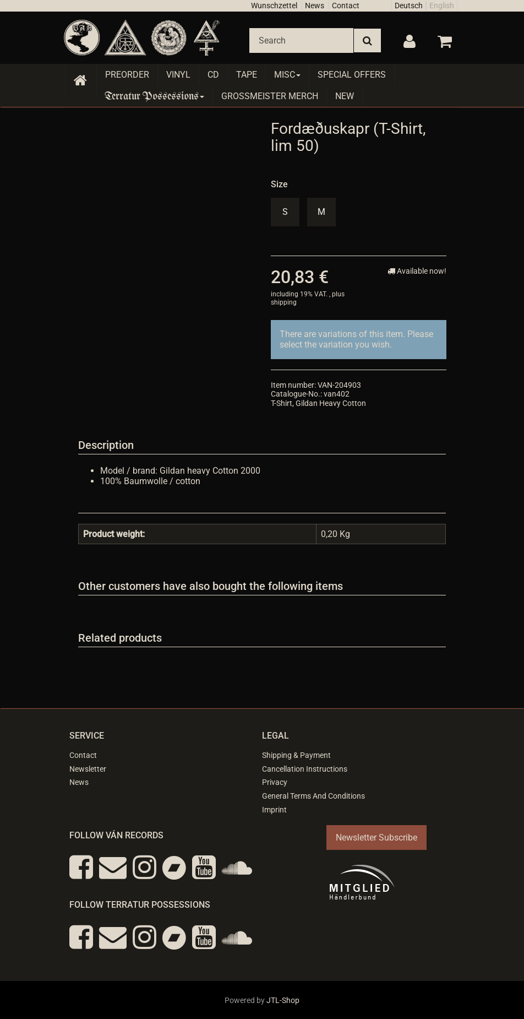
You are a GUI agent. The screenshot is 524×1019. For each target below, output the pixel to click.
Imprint (274, 809)
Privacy (274, 782)
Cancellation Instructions (304, 769)
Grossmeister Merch (269, 96)
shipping (284, 302)
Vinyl (178, 74)
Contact (345, 5)
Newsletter (87, 769)
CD (213, 74)
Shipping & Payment (296, 755)
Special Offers (352, 74)
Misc (287, 74)
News (314, 5)
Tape (246, 74)
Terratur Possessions (154, 96)
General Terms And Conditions (313, 796)
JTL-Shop (282, 1000)
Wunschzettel (274, 5)
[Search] (301, 40)
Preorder (127, 74)
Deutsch (409, 5)
